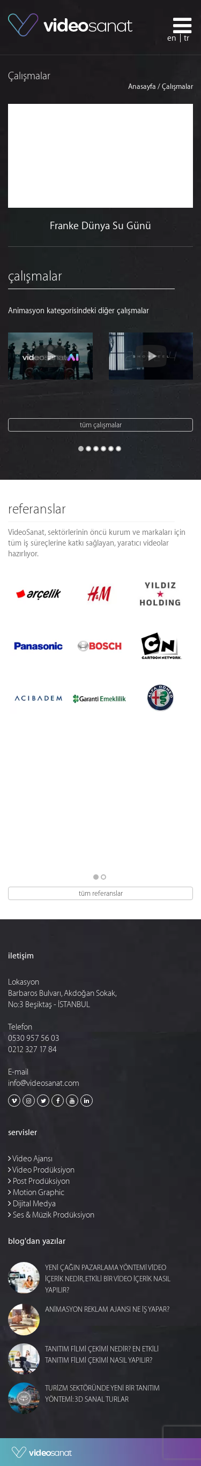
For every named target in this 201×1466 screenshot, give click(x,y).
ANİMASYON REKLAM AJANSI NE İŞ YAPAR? (107, 1309)
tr (186, 38)
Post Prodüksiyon (39, 1181)
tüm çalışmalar (101, 425)
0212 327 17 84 (32, 1049)
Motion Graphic (36, 1192)
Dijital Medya (32, 1203)
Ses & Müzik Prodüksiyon (51, 1215)
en (171, 38)
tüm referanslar (101, 893)
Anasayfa (142, 86)
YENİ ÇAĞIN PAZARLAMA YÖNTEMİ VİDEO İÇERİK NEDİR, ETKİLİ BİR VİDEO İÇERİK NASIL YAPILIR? (107, 1279)
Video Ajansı (30, 1158)
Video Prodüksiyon (41, 1170)
